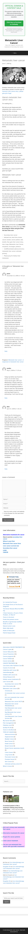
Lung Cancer (8, 755)
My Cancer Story (8, 720)
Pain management (8, 723)
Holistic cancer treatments (11, 679)
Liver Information (8, 686)
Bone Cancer (8, 741)
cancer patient (15, 240)
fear (8, 242)
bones (20, 237)
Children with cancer (9, 675)
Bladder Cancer (9, 739)
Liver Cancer (6, 681)
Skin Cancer (8, 761)
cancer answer (6, 240)
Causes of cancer (8, 668)
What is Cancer (7, 766)
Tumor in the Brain (8, 730)
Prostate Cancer (9, 759)
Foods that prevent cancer (11, 619)
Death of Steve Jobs (8, 630)
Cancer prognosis (8, 656)
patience (18, 246)
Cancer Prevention (8, 654)
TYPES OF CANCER (8, 732)
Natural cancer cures (9, 626)
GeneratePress (14, 931)
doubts (4, 242)
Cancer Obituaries (8, 652)
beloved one (7, 237)
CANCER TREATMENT (9, 663)
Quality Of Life (7, 727)
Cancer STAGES (7, 658)
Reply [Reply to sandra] (6, 398)
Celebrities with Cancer (10, 670)
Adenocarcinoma (10, 734)
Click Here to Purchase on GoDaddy (14, 23)
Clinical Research (8, 677)
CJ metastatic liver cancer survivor (15, 693)
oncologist (12, 246)
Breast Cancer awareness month (14, 748)
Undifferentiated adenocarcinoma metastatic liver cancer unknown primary (13, 251)
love (3, 244)
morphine (5, 246)
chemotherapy (7, 672)
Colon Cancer (9, 752)
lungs (7, 244)
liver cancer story (18, 242)
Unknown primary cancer (12, 764)
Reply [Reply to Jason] (6, 351)
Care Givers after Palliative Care (12, 665)
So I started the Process (10, 602)
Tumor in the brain (8, 617)
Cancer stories (7, 661)
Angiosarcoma (9, 737)
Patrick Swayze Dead (9, 633)
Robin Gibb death (8, 628)
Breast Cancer (9, 746)
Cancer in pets (7, 649)
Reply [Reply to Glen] (6, 469)
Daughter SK (6, 866)
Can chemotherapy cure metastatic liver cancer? (13, 877)
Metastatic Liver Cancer (14, 41)
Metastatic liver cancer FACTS (13, 701)
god (11, 242)
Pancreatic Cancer (10, 757)
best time (15, 237)
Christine (7, 691)
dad (22, 240)
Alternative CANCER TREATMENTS (13, 647)
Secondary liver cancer (10, 235)
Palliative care (7, 725)
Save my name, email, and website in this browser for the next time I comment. (14, 513)
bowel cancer (9, 743)
